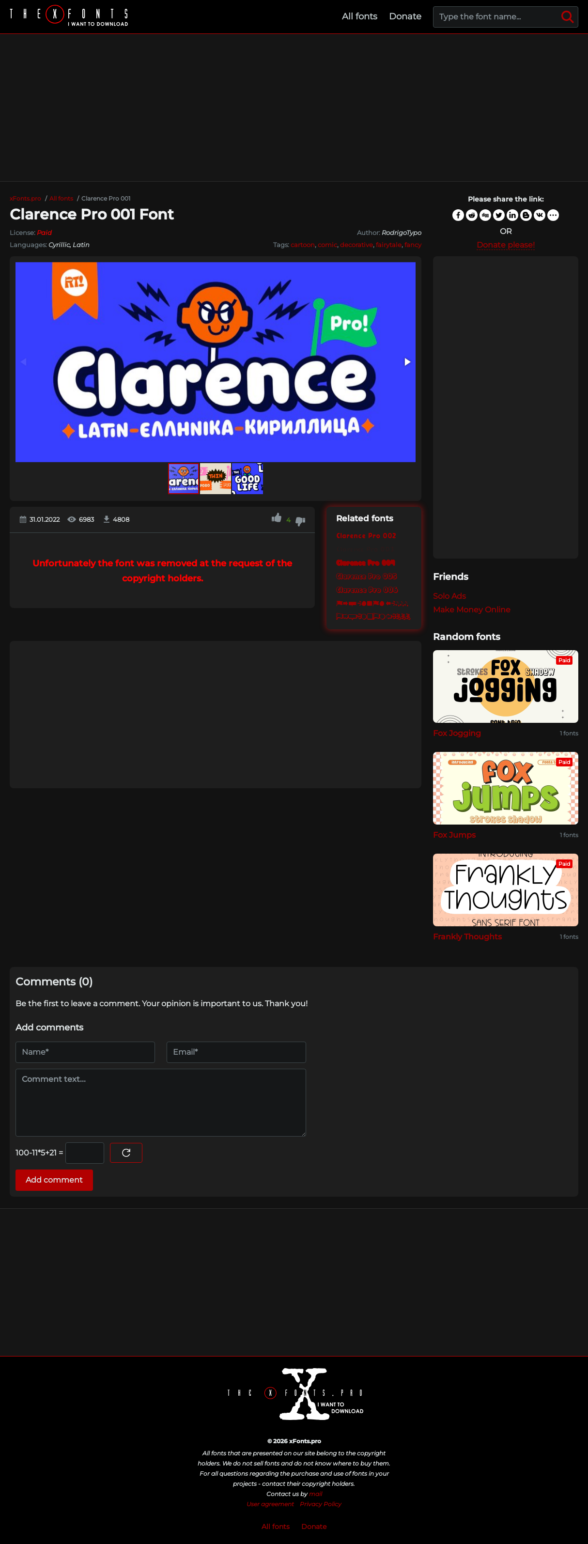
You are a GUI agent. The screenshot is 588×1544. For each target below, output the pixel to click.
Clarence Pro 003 (365, 548)
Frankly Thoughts (467, 936)
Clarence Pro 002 (366, 535)
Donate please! (506, 245)
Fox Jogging (457, 733)
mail (315, 1493)
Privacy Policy (320, 1504)
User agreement (270, 1504)
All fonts (359, 16)
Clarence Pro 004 (365, 562)
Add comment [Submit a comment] (54, 1180)
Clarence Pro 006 (366, 589)
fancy (412, 245)
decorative (356, 245)
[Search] (567, 17)
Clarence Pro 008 (374, 617)
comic (327, 245)
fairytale (389, 245)
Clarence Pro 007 (374, 603)
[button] (407, 362)
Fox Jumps (454, 835)
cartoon (303, 245)
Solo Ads (449, 596)
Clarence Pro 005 (366, 576)
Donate (405, 16)
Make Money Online (472, 609)
